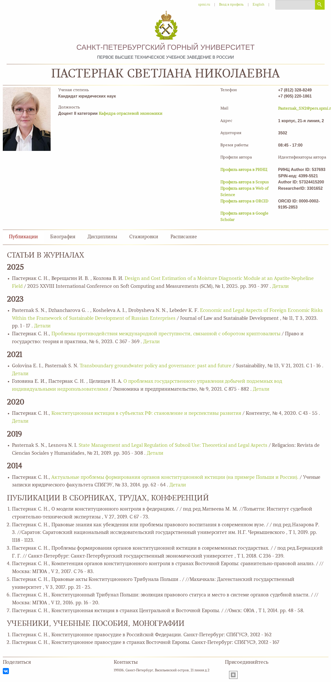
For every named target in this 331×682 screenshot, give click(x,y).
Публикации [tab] (23, 237)
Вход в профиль (231, 4)
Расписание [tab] (183, 237)
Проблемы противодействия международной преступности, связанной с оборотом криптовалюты (166, 334)
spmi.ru (204, 4)
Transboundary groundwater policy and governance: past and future (155, 366)
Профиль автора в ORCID (244, 201)
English (258, 4)
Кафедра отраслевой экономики (130, 114)
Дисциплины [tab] (102, 237)
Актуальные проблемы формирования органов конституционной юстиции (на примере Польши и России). (175, 477)
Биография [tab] (62, 237)
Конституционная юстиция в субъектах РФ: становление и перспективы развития (146, 413)
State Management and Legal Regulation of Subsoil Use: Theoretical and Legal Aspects (173, 445)
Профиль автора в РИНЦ (243, 170)
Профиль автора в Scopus (244, 182)
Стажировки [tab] (143, 237)
